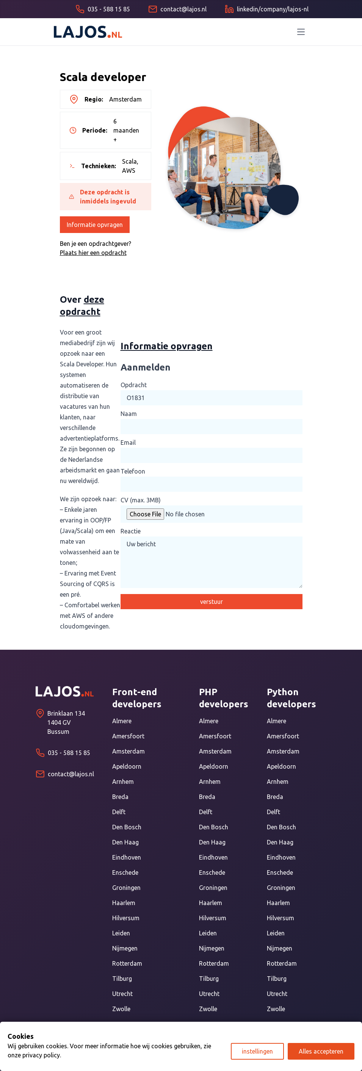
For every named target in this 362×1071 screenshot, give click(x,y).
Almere (122, 721)
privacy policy (41, 1055)
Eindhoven (126, 857)
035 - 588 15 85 (69, 752)
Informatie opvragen (95, 224)
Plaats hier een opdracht (93, 252)
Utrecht (122, 993)
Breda (120, 796)
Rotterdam (127, 963)
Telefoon (133, 471)
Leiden (121, 933)
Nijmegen (125, 948)
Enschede (125, 872)
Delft (118, 811)
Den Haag (125, 842)
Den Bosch (126, 827)
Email (128, 442)
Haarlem (123, 902)
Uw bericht (211, 562)
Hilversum (125, 918)
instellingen (257, 1051)
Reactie (131, 531)
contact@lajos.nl (71, 774)
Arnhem (123, 781)
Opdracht (134, 384)
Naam (129, 413)
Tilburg (122, 978)
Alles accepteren (321, 1051)
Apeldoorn (126, 766)
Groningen (126, 887)
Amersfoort (128, 736)
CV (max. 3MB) (141, 500)
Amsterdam (128, 751)
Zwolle (121, 1008)
